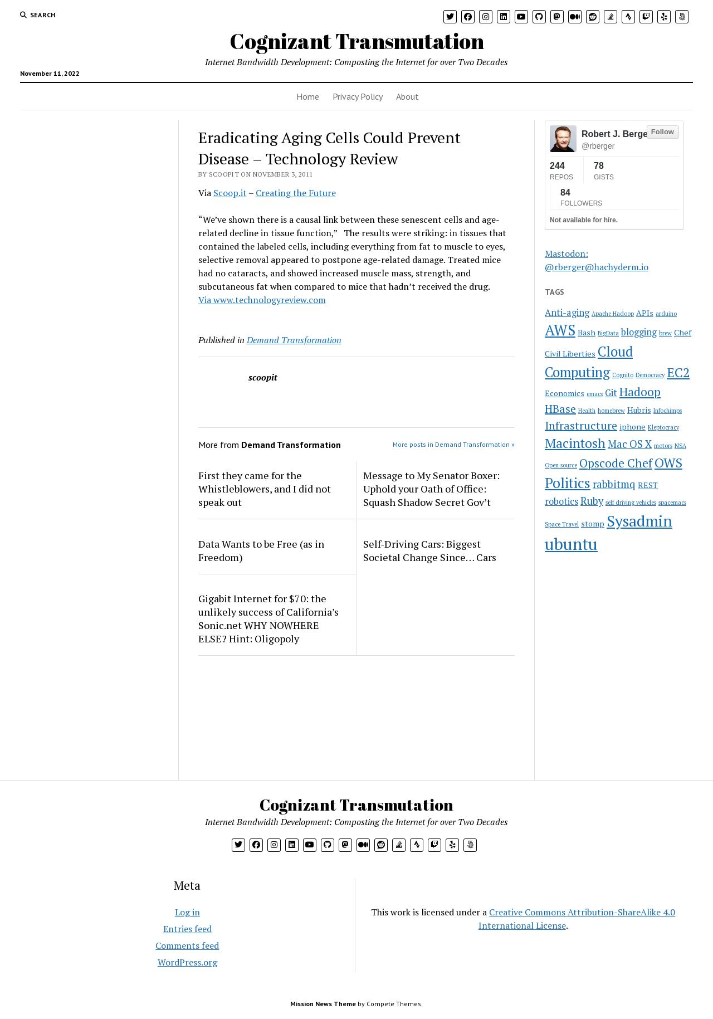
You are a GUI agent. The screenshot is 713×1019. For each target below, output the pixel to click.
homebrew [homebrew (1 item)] (611, 411)
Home (307, 96)
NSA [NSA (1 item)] (680, 446)
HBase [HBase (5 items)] (560, 408)
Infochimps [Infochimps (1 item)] (667, 411)
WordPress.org (187, 962)
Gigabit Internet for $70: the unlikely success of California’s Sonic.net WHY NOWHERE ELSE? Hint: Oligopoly (268, 618)
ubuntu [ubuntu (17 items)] (571, 543)
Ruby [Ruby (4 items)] (591, 501)
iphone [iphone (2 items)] (632, 426)
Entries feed (187, 929)
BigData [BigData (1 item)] (608, 333)
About (407, 96)
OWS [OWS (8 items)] (668, 462)
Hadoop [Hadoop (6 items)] (640, 391)
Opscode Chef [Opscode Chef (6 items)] (615, 463)
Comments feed (187, 945)
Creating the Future (296, 193)
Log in (187, 912)
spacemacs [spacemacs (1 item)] (672, 502)
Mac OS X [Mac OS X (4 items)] (630, 444)
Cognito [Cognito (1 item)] (622, 375)
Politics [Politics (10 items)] (567, 483)
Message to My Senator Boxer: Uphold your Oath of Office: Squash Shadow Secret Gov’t (431, 489)
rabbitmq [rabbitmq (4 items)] (614, 484)
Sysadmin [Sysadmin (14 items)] (639, 520)
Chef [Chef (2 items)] (682, 332)
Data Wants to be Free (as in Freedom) (261, 550)
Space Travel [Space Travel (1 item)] (562, 524)
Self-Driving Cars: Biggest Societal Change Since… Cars (429, 550)
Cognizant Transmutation (356, 41)
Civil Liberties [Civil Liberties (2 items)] (570, 353)
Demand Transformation (294, 340)
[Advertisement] (90, 190)
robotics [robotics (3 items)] (561, 501)
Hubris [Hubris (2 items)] (639, 409)
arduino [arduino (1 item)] (666, 314)
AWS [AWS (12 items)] (560, 330)
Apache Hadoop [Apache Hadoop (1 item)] (613, 314)
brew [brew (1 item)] (665, 333)
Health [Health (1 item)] (586, 411)
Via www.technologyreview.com (262, 300)
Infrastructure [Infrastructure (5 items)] (581, 425)
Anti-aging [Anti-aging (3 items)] (567, 312)
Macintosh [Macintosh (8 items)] (575, 443)
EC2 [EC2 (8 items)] (678, 372)
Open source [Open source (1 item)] (561, 465)
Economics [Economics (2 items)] (564, 393)
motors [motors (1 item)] (663, 446)
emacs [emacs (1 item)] (595, 394)
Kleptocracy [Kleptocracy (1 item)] (663, 427)
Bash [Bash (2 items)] (586, 332)
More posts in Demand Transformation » (454, 444)
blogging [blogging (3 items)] (639, 332)
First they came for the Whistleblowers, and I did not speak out (264, 489)
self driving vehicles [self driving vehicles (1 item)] (630, 502)
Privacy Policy (358, 96)
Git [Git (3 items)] (611, 393)
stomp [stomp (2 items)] (592, 523)
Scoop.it (230, 193)
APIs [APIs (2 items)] (644, 313)
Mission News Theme (323, 1004)
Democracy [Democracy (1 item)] (650, 375)
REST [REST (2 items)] (648, 485)
